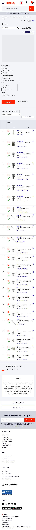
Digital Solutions (6, 445)
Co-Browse (6, 479)
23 (17, 288)
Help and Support (6, 456)
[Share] (33, 21)
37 (17, 354)
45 (17, 338)
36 (17, 303)
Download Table (28, 116)
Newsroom (5, 447)
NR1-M (19, 131)
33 (17, 256)
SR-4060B (20, 185)
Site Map (4, 443)
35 (17, 248)
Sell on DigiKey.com (7, 439)
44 (17, 272)
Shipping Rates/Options (8, 460)
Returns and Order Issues (8, 462)
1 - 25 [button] (9, 111)
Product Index (5, 17)
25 (17, 330)
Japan (4, 514)
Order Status (5, 458)
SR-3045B (20, 141)
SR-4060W (20, 152)
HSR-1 (19, 207)
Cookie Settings (6, 524)
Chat (4, 471)
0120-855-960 (7, 474)
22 (17, 280)
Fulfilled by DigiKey (7, 441)
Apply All (8, 102)
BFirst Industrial (20, 220)
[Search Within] (9, 28)
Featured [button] (6, 114)
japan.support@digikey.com (10, 476)
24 (17, 295)
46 (17, 346)
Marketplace (5, 437)
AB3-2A (19, 215)
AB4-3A (19, 319)
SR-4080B (20, 196)
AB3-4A (19, 226)
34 (17, 264)
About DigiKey (5, 435)
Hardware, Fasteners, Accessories (20, 17)
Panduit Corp (20, 134)
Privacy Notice (20, 426)
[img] (11, 3)
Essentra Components (22, 146)
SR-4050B (20, 163)
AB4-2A (19, 237)
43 (17, 311)
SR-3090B (20, 174)
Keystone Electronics (22, 253)
